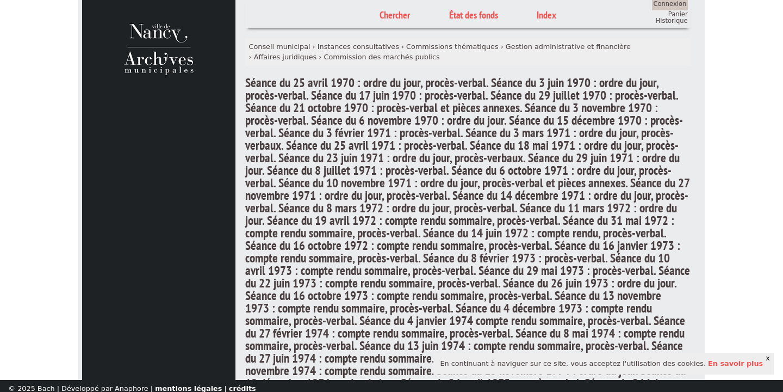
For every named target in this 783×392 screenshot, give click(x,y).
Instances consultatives (358, 46)
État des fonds (473, 15)
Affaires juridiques (285, 57)
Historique (672, 20)
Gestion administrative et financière (568, 46)
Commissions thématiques (452, 46)
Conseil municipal (279, 46)
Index (546, 15)
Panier (678, 14)
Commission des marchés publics (382, 57)
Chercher (395, 15)
